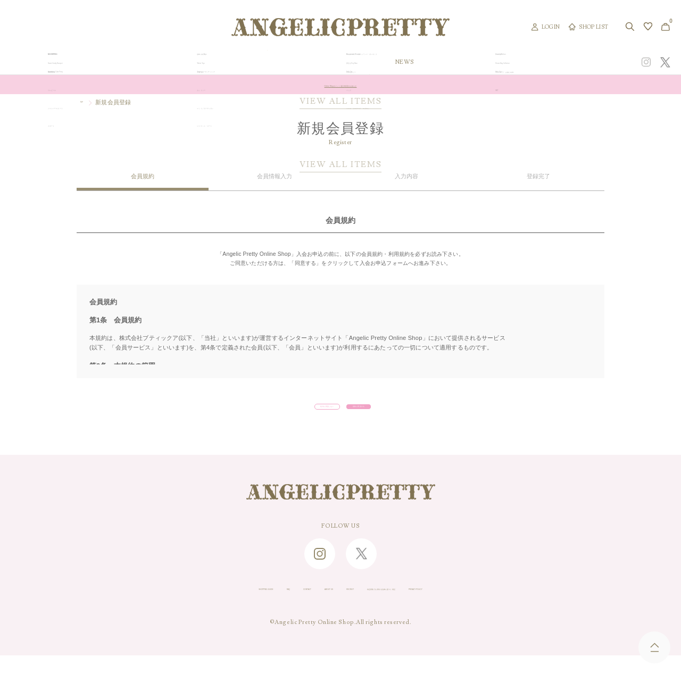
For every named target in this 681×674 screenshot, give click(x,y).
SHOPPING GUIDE (163, 607)
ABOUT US (294, 607)
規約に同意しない (276, 414)
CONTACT (248, 607)
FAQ (212, 607)
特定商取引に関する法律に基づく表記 (423, 607)
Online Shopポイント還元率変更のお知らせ (340, 84)
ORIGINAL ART (267, 62)
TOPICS (467, 62)
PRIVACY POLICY (519, 607)
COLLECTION (408, 62)
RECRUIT (339, 607)
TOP (86, 102)
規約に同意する (396, 414)
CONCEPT (566, 62)
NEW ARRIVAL (339, 62)
